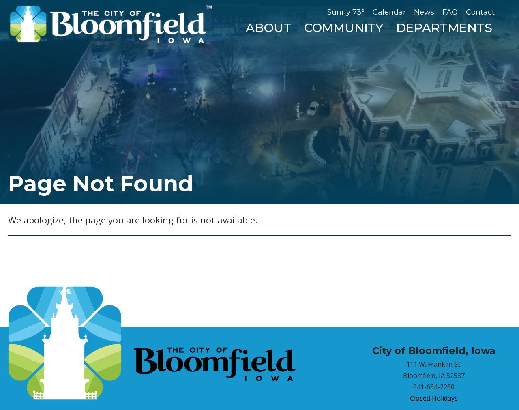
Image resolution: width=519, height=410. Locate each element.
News (424, 12)
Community (343, 27)
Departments (444, 27)
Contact (480, 12)
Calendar (389, 12)
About (268, 27)
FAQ (450, 12)
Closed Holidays (434, 398)
